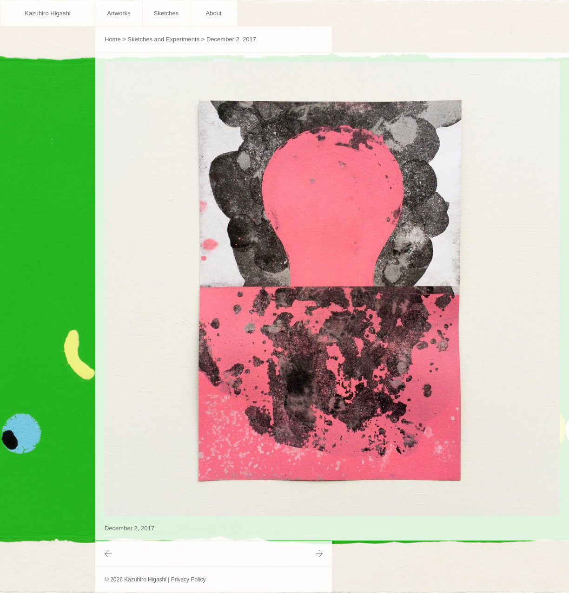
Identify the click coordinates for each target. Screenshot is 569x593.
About (214, 13)
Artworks (119, 13)
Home (113, 39)
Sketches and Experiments (164, 39)
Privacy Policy (188, 579)
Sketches (166, 13)
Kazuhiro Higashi (47, 13)
